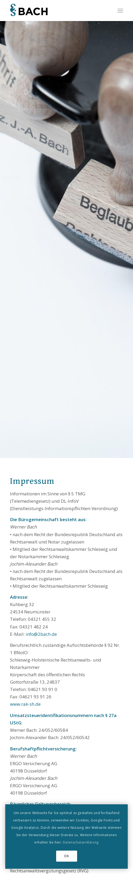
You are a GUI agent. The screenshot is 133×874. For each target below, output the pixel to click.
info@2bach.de (41, 634)
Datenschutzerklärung (81, 842)
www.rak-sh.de (25, 704)
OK (66, 856)
